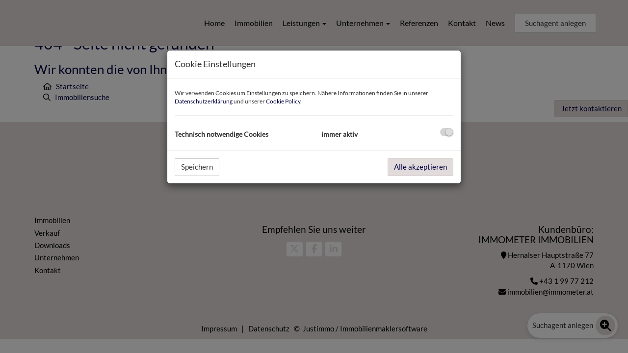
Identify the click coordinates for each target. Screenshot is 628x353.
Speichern (197, 166)
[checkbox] (446, 132)
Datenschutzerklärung (204, 101)
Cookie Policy (283, 101)
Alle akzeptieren (420, 166)
